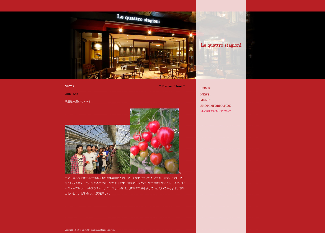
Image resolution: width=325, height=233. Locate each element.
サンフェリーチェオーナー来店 (180, 86)
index (220, 88)
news (220, 94)
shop (220, 105)
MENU (220, 100)
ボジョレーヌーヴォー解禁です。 (166, 86)
